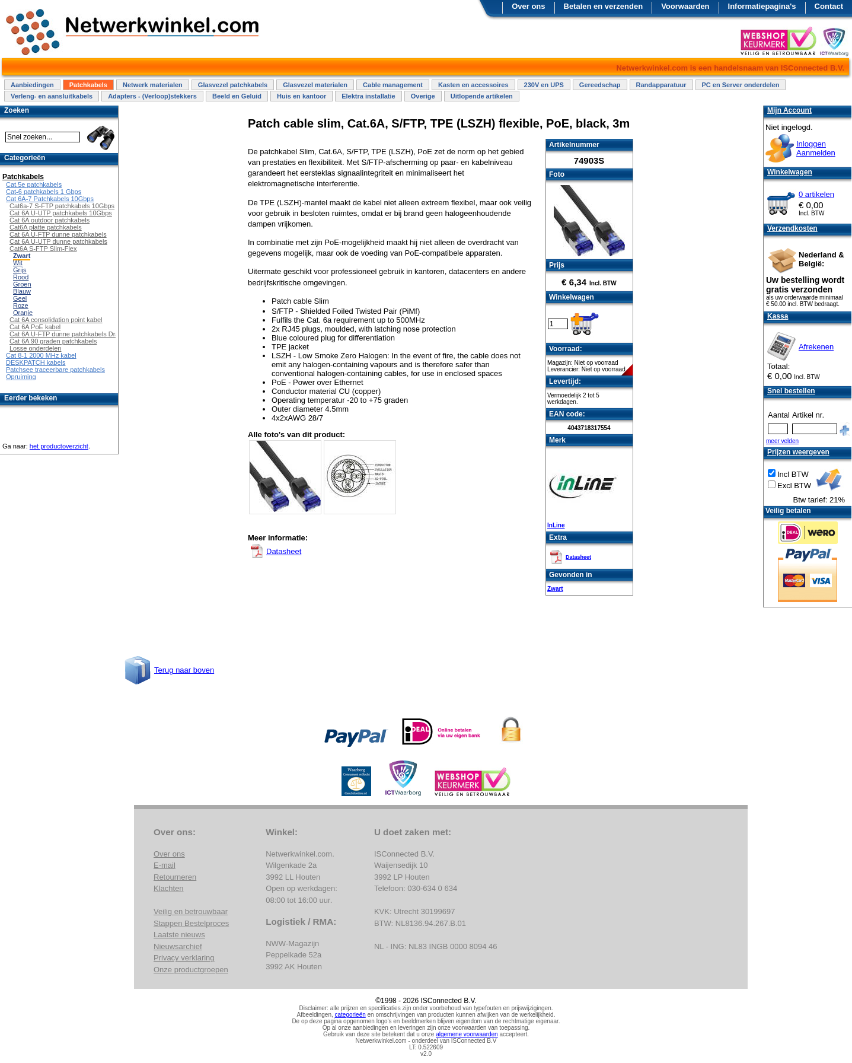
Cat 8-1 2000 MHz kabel (41, 355)
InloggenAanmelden (815, 148)
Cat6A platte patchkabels (45, 227)
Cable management (393, 84)
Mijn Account (789, 110)
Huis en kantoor (301, 96)
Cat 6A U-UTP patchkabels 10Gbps (60, 213)
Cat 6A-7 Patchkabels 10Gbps (50, 198)
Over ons (528, 6)
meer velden (782, 441)
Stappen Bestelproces (191, 923)
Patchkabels (88, 84)
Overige (423, 96)
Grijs (20, 269)
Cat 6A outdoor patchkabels (49, 220)
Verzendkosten (792, 228)
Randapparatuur (661, 84)
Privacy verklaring (184, 957)
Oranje (23, 312)
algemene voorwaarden (467, 1034)
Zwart (555, 588)
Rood (20, 277)
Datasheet (578, 557)
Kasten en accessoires (473, 84)
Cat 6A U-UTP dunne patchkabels (58, 241)
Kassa (777, 316)
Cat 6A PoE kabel (34, 326)
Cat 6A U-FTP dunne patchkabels (58, 234)
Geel (20, 298)
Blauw (22, 291)
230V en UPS (544, 84)
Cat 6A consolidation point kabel (56, 319)
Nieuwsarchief (178, 946)
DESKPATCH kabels (35, 362)
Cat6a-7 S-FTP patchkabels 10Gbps (61, 205)
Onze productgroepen (191, 969)
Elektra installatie (368, 96)
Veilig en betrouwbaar (191, 911)
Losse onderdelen (35, 348)
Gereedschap (600, 84)
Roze (20, 305)
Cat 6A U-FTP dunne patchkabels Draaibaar (73, 334)
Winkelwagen (789, 172)
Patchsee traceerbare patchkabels (55, 369)
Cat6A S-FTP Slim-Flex (43, 248)
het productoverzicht (59, 446)
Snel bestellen (791, 391)
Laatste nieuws (179, 934)
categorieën (350, 1014)
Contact (829, 6)
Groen (22, 284)
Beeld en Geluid (236, 96)
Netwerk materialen (153, 84)
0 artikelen (816, 194)
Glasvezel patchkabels (232, 84)
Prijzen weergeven (798, 452)
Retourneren (175, 877)
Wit (18, 262)
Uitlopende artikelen (482, 96)
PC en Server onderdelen (741, 84)
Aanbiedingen (32, 84)
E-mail (164, 865)
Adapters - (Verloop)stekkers (152, 96)
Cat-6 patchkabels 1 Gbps (43, 191)
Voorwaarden (685, 6)
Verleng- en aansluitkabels (51, 96)
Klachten (169, 888)
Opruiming (21, 376)
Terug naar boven (184, 670)
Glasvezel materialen (315, 84)
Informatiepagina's (762, 6)
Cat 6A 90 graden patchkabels (53, 341)
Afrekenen (816, 346)
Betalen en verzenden (603, 6)
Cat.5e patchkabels (34, 184)
